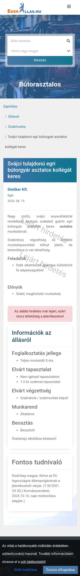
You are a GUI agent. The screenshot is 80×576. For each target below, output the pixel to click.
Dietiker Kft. (18, 189)
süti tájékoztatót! (33, 562)
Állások (13, 117)
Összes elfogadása (60, 570)
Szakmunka (17, 127)
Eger (11, 195)
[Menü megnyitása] (69, 6)
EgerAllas (10, 106)
